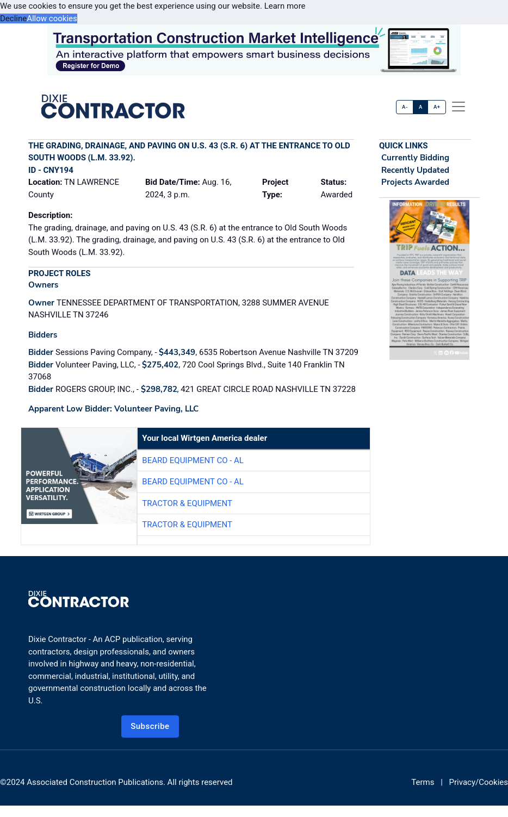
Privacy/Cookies (478, 782)
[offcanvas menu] (458, 106)
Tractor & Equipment (187, 503)
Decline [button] (13, 18)
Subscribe (150, 726)
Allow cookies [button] (52, 18)
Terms (422, 782)
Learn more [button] (285, 6)
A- (405, 107)
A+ (437, 107)
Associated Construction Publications (95, 782)
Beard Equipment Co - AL (193, 460)
